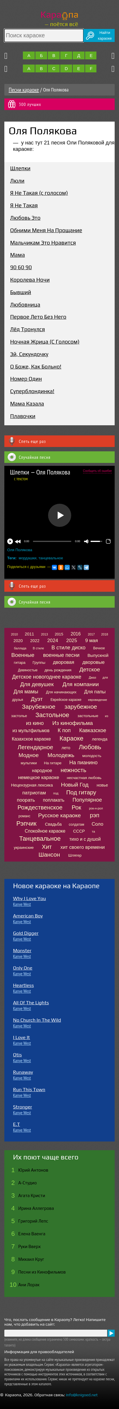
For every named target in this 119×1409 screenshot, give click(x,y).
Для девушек (37, 684)
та (93, 831)
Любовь (90, 747)
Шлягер (74, 855)
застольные (88, 716)
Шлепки (20, 168)
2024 (52, 640)
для (105, 677)
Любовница (25, 304)
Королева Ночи (30, 279)
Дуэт (37, 699)
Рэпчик (26, 823)
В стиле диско (68, 648)
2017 (91, 634)
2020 (18, 640)
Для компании (81, 684)
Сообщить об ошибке (97, 470)
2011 (29, 634)
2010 (14, 634)
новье (102, 785)
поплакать (53, 800)
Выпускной (97, 655)
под (55, 793)
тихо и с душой (84, 839)
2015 (59, 634)
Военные (22, 655)
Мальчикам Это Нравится (43, 242)
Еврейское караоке (65, 700)
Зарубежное (38, 706)
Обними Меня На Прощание (46, 230)
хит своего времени (83, 847)
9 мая (91, 640)
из (106, 716)
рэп (94, 815)
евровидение (97, 699)
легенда (99, 739)
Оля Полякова (19, 550)
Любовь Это (25, 218)
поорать (26, 800)
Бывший (20, 292)
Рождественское (39, 807)
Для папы (94, 692)
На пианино (83, 762)
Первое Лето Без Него (38, 317)
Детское (89, 669)
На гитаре (53, 763)
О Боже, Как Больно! (35, 366)
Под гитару (81, 792)
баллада (20, 648)
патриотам (34, 793)
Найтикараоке (105, 35)
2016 (76, 633)
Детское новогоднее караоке (46, 677)
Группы (38, 662)
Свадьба (53, 824)
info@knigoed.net (82, 1394)
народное (42, 770)
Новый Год (75, 785)
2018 (104, 634)
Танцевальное (40, 838)
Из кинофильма (72, 723)
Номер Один (26, 378)
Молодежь (60, 755)
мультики (29, 763)
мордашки (27, 558)
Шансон (49, 854)
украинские (24, 847)
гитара (19, 662)
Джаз (92, 677)
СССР (79, 831)
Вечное (99, 648)
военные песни (61, 655)
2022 (34, 640)
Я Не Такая (24, 205)
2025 (71, 640)
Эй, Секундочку (29, 354)
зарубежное (81, 706)
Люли (17, 180)
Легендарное (35, 747)
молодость (91, 756)
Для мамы (26, 692)
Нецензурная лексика (32, 785)
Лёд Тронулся (27, 329)
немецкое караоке (38, 777)
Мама (17, 255)
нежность (73, 770)
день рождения (58, 670)
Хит (47, 847)
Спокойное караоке (45, 831)
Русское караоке (59, 815)
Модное (29, 755)
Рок (76, 807)
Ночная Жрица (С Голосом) (44, 341)
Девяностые (28, 670)
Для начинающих (61, 692)
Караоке (71, 738)
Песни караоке (24, 90)
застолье (19, 716)
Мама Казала (27, 403)
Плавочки (22, 416)
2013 (44, 634)
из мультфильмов (31, 730)
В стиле (38, 648)
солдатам (76, 824)
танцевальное (51, 558)
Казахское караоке (31, 738)
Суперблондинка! (32, 391)
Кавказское (92, 730)
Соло (97, 824)
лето (65, 747)
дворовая (63, 662)
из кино (35, 723)
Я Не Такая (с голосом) (39, 193)
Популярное (87, 800)
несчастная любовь (84, 778)
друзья (17, 700)
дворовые (94, 662)
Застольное (52, 715)
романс (24, 816)
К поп (64, 730)
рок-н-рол (96, 808)
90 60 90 (21, 267)
